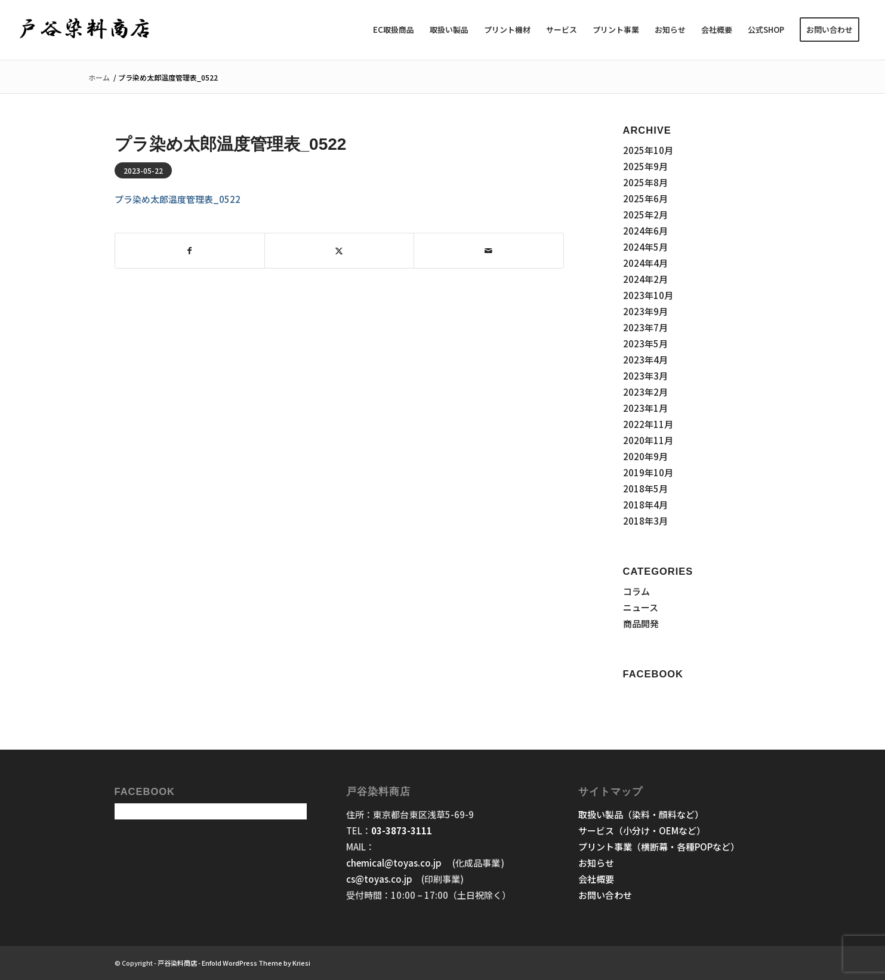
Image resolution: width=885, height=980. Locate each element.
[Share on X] (339, 250)
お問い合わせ (605, 895)
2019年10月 (648, 472)
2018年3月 (645, 520)
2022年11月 (648, 424)
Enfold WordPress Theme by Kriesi (256, 962)
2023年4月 (645, 359)
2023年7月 (645, 327)
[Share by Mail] (488, 250)
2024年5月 (645, 247)
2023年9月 (645, 311)
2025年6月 (645, 198)
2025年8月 (645, 182)
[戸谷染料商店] (85, 30)
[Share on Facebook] (189, 250)
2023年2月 (645, 392)
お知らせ (596, 862)
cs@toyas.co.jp (379, 879)
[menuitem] (393, 30)
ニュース (640, 607)
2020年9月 (645, 456)
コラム (636, 591)
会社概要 (596, 879)
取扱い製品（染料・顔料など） (641, 814)
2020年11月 (648, 440)
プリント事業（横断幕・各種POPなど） (658, 846)
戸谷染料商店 (177, 962)
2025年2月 (645, 214)
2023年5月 (645, 343)
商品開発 (641, 623)
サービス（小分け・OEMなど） (641, 830)
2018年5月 (645, 488)
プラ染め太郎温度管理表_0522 (177, 199)
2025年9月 (645, 166)
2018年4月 (645, 504)
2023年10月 (648, 295)
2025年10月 (648, 150)
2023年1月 (645, 408)
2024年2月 (645, 279)
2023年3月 (645, 375)
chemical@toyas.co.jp (394, 862)
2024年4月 (645, 263)
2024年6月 (645, 230)
